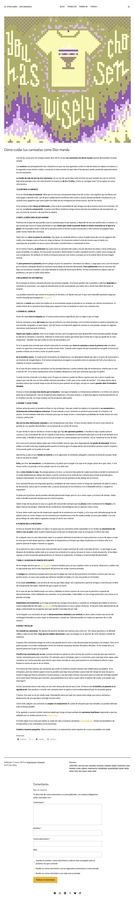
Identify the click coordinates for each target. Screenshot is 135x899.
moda (78, 768)
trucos (84, 771)
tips (80, 771)
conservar (100, 766)
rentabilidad (102, 768)
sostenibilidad (113, 768)
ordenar (84, 768)
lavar (128, 766)
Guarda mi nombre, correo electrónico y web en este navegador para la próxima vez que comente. (65, 862)
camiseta (92, 766)
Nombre (37, 828)
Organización (31, 762)
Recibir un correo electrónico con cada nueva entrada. (58, 873)
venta (89, 771)
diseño (114, 766)
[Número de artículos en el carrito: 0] (129, 7)
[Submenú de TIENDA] (97, 6)
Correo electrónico (41, 839)
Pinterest (47, 298)
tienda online (52, 715)
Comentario (38, 802)
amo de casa (83, 766)
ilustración (121, 766)
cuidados (107, 766)
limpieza (72, 768)
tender (121, 768)
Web (35, 850)
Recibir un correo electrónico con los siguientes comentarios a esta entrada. (67, 868)
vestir (94, 771)
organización (92, 768)
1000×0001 (73, 766)
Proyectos (41, 762)
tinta (76, 771)
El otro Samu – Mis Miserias (18, 7)
